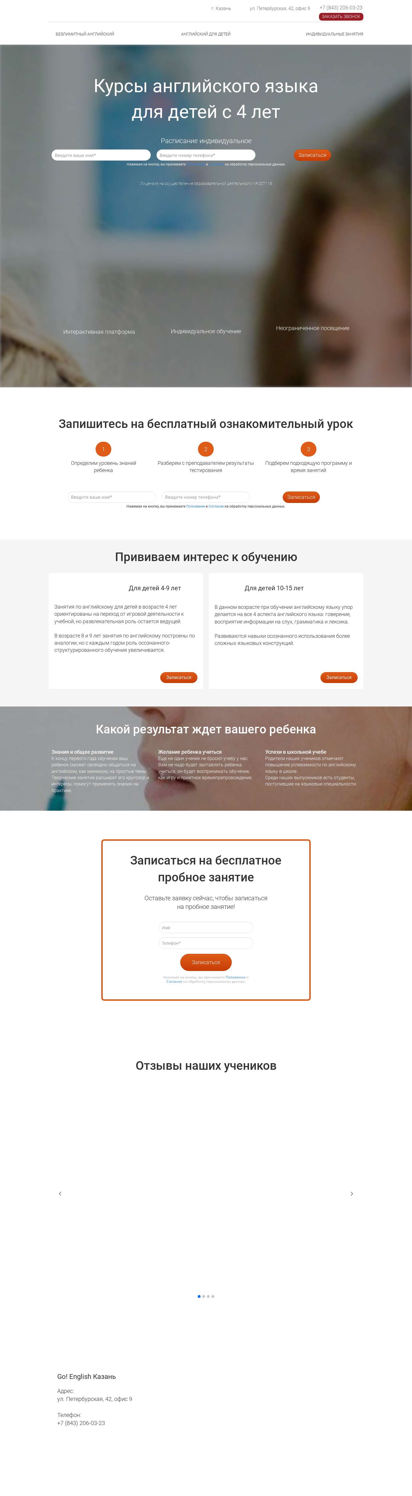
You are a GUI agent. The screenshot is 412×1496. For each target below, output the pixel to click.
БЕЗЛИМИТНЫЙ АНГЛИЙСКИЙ (85, 34)
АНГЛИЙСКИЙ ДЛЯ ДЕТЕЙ (206, 34)
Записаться (312, 155)
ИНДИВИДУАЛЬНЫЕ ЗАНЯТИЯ (334, 34)
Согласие (216, 164)
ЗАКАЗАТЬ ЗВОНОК (341, 16)
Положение (196, 164)
